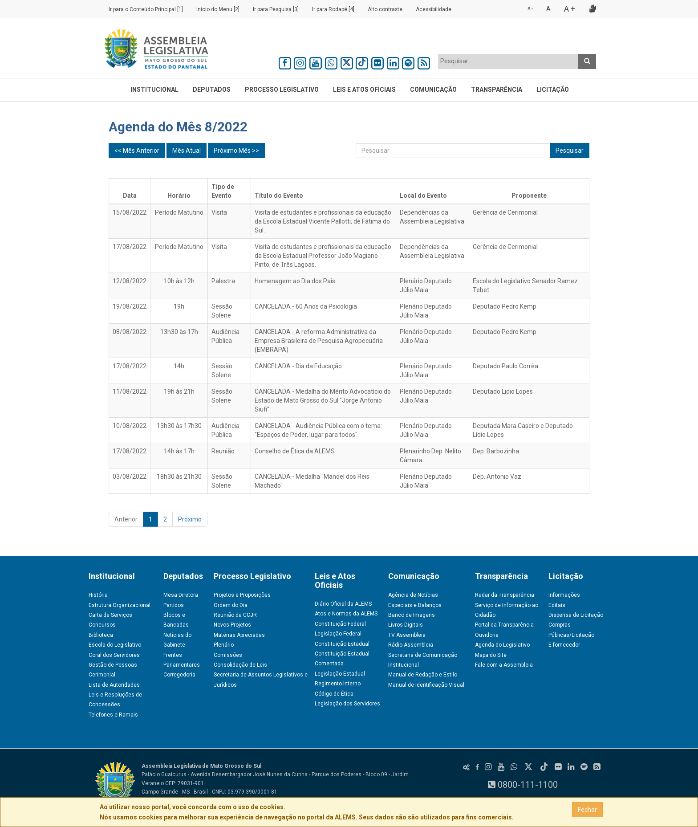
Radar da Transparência (504, 595)
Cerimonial (102, 675)
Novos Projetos (232, 625)
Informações (564, 595)
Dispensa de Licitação (575, 615)
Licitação (552, 89)
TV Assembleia (407, 635)
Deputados (212, 89)
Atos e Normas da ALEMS (346, 614)
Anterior (126, 519)
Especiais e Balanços (415, 605)
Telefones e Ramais (113, 715)
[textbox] (508, 61)
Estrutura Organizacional (119, 605)
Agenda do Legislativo (502, 645)
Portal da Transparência (504, 625)
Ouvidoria (487, 635)
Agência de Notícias (413, 595)
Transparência (496, 89)
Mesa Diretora (180, 595)
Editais (556, 605)
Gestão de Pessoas (113, 665)
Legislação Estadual (340, 674)
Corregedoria (179, 675)
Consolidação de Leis (240, 665)
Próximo (190, 519)
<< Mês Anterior (136, 150)
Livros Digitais (405, 625)
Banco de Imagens (411, 615)
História (98, 595)
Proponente (529, 195)
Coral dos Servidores (114, 655)
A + (569, 8)
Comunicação (433, 89)
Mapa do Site (491, 655)
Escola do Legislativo (115, 645)
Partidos (173, 605)
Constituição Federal (340, 624)
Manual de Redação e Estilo (422, 675)
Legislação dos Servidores (347, 704)
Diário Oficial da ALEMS (343, 604)
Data (130, 195)
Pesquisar (570, 150)
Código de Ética (334, 694)
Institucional (154, 89)
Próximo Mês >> (236, 150)
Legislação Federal (338, 634)
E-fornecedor (564, 645)
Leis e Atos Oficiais (364, 89)
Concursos (102, 625)
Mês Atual (186, 150)
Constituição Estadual (342, 644)
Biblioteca (101, 635)
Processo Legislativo (282, 89)
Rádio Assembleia (410, 645)
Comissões (228, 655)
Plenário (224, 645)
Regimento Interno (338, 683)
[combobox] (508, 61)
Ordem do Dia (231, 605)
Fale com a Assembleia (504, 665)
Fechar (587, 809)
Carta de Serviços (110, 615)
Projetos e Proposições (242, 595)
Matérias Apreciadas (239, 635)
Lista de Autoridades (114, 685)
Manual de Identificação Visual (426, 685)
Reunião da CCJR (235, 615)
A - (530, 8)
